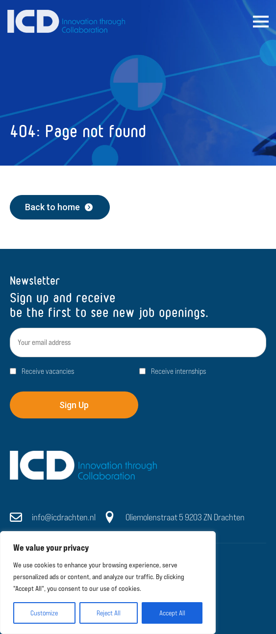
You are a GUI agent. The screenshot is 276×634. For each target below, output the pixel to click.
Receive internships (178, 371)
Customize (44, 613)
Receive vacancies (48, 371)
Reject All (109, 613)
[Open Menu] (261, 21)
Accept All (172, 613)
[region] (108, 582)
